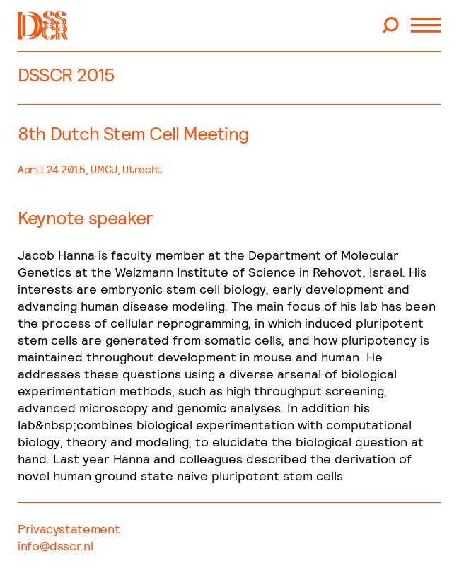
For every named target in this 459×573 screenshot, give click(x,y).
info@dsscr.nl (55, 546)
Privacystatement (69, 529)
